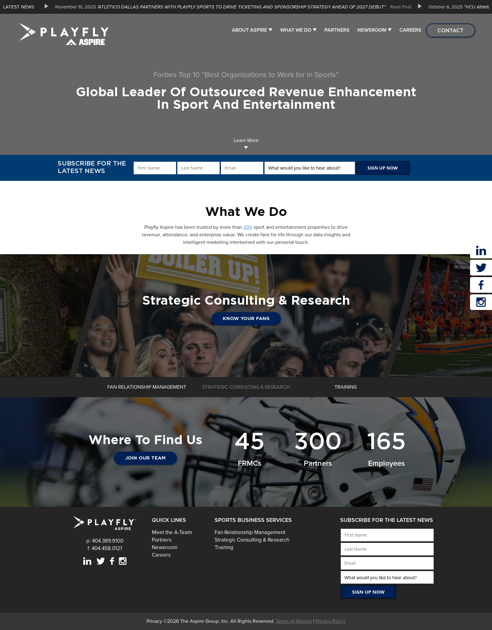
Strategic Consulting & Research (252, 540)
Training (224, 547)
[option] (231, 7)
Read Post (400, 7)
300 (247, 227)
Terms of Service (294, 621)
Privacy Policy (330, 621)
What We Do (295, 30)
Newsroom (371, 30)
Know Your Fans (379, 318)
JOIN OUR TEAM (145, 458)
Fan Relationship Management (250, 532)
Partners (337, 30)
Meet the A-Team (172, 532)
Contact (450, 30)
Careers (410, 30)
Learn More (246, 143)
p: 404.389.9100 (104, 541)
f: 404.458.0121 (105, 548)
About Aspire (249, 30)
